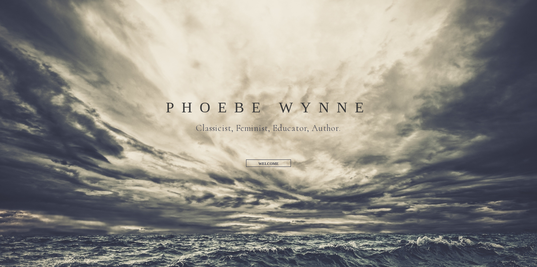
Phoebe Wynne (268, 107)
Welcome (268, 164)
